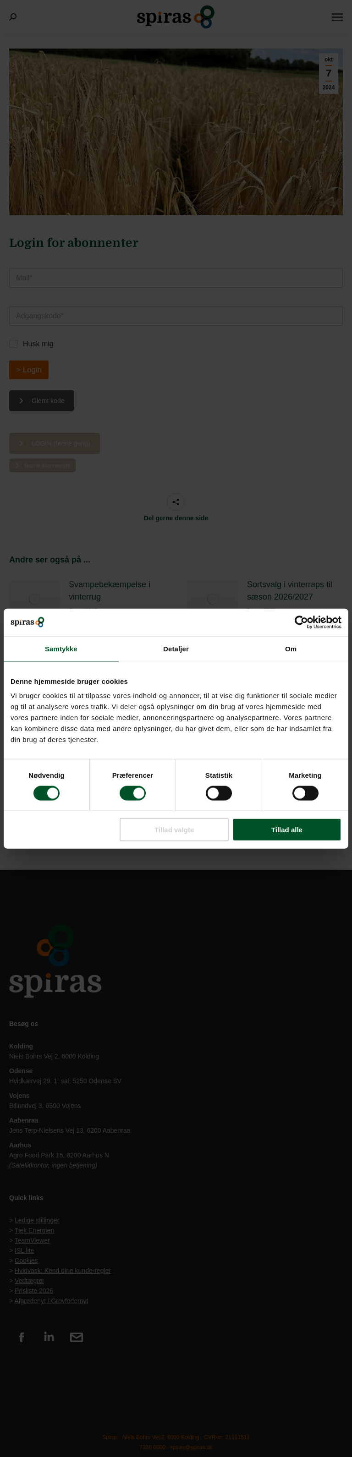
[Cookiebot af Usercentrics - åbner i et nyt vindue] (301, 622)
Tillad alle (286, 830)
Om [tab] (291, 648)
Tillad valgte (174, 830)
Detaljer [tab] (176, 648)
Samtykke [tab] (61, 648)
